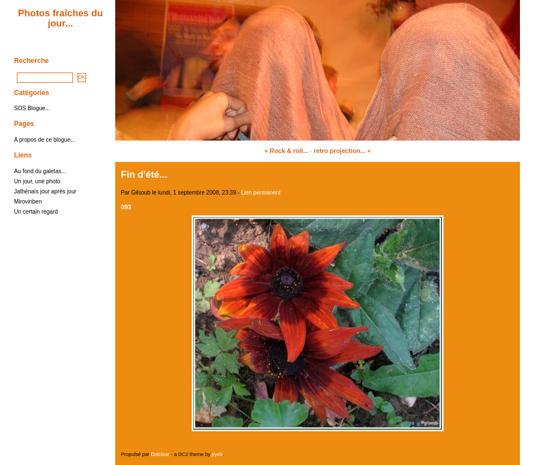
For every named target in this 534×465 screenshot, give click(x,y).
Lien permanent (260, 192)
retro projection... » (342, 150)
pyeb (217, 454)
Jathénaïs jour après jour (45, 191)
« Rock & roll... (287, 150)
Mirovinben (28, 201)
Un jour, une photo (37, 181)
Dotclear (160, 454)
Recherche (31, 61)
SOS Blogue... (32, 108)
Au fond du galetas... (40, 171)
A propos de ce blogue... (44, 140)
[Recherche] (45, 78)
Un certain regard (36, 212)
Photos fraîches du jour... (60, 18)
